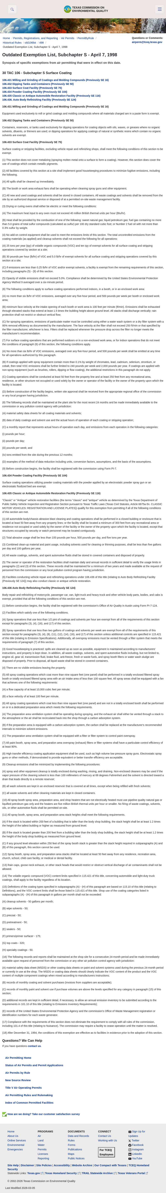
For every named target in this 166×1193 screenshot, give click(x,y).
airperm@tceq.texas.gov (147, 42)
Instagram (138, 1149)
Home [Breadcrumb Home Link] (6, 38)
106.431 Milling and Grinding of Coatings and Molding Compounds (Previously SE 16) (55, 80)
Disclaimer (27, 1165)
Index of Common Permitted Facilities (29, 1102)
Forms (71, 1144)
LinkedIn (137, 1153)
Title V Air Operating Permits (23, 1087)
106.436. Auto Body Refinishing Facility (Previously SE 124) (39, 99)
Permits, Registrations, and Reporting (35, 38)
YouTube (137, 1158)
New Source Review (18, 1080)
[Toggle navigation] (159, 9)
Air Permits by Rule (17, 1072)
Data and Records (78, 1135)
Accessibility (62, 1165)
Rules (71, 1140)
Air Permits (67, 38)
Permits (42, 1149)
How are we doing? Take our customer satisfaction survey (41, 1114)
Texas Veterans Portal (133, 1173)
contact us (34, 1046)
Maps (71, 1153)
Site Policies (44, 1165)
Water (41, 1144)
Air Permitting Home (18, 1057)
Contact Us (104, 1135)
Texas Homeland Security (62, 1173)
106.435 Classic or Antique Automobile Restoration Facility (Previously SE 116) (51, 95)
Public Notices (76, 1158)
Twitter (135, 1140)
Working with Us (107, 1140)
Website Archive (82, 1165)
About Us (12, 1135)
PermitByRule (85, 38)
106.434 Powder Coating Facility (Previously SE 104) (34, 91)
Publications (75, 1149)
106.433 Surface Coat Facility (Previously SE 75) (32, 87)
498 (41, 42)
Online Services (16, 1140)
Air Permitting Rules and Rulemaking (29, 1095)
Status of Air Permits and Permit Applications (34, 1065)
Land (40, 1140)
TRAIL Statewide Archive (99, 1173)
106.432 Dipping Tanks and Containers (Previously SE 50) (38, 83)
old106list (30, 42)
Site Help (13, 1165)
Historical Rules (12, 42)
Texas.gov (35, 1173)
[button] (12, 9)
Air (39, 1135)
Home (10, 1131)
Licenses (43, 1153)
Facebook (138, 1144)
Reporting (43, 1158)
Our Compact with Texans (110, 1165)
